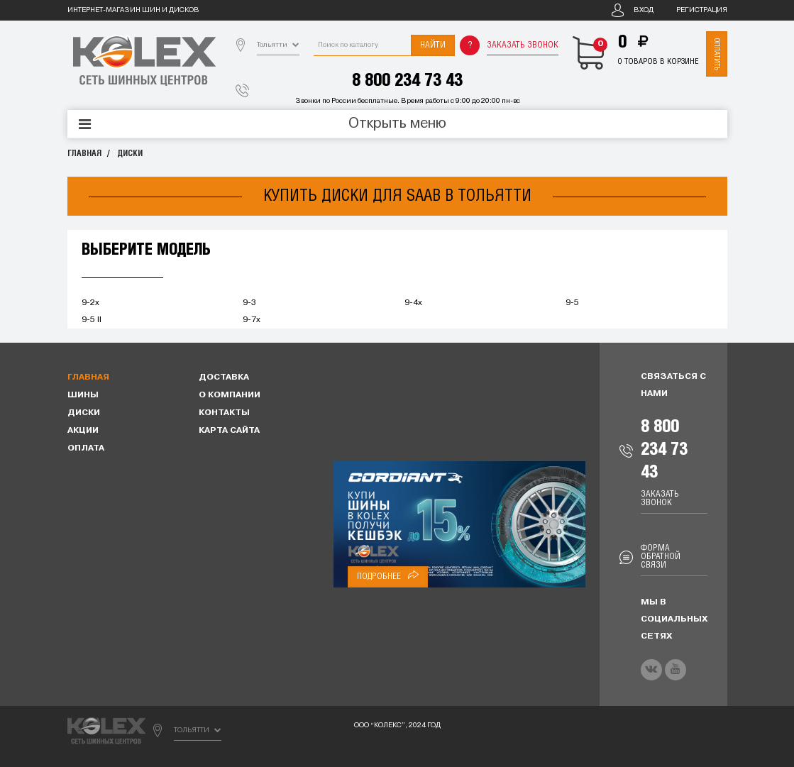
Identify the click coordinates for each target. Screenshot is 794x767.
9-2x (90, 303)
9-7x (251, 320)
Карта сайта (229, 430)
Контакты (224, 412)
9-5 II (91, 320)
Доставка (224, 377)
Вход (644, 10)
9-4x (413, 303)
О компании (229, 395)
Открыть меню (397, 124)
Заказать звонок (522, 45)
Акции (83, 430)
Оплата (85, 448)
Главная (84, 154)
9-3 (249, 303)
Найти (433, 45)
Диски (130, 154)
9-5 (572, 303)
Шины (83, 395)
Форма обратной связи (660, 556)
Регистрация (701, 10)
